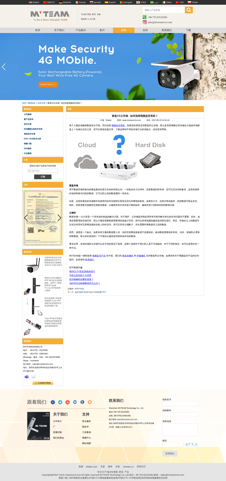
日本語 (143, 2)
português (128, 2)
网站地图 (86, 443)
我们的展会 (58, 437)
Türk (182, 2)
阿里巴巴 (141, 466)
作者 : (103, 120)
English (36, 2)
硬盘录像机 (127, 255)
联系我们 (167, 30)
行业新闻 (27, 153)
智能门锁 (27, 144)
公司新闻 (27, 114)
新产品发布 (28, 119)
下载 (188, 30)
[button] (222, 66)
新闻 (123, 30)
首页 (37, 30)
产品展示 (81, 30)
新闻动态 (32, 103)
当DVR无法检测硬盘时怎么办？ (84, 283)
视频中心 (86, 437)
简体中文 (51, 2)
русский (97, 2)
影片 (102, 30)
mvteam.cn (128, 466)
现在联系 (43, 383)
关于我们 (59, 30)
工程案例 (86, 432)
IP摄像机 (141, 255)
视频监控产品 (99, 255)
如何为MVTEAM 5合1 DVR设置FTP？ (91, 292)
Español (112, 2)
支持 (145, 30)
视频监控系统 (118, 125)
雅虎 (110, 466)
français (82, 2)
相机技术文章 (29, 134)
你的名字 (166, 399)
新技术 (85, 426)
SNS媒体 (28, 148)
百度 (102, 466)
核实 (164, 440)
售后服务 (86, 421)
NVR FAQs (79, 289)
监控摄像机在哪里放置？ (81, 279)
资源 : (119, 120)
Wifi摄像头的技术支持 (33, 129)
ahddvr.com (91, 466)
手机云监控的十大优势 (80, 275)
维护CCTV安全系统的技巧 (82, 271)
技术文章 (41, 103)
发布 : (149, 120)
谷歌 (118, 466)
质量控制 (57, 432)
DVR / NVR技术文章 (32, 139)
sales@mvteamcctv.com (160, 22)
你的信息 (166, 421)
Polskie (195, 2)
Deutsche (67, 2)
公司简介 (57, 421)
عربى (156, 2)
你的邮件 (166, 410)
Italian (169, 2)
